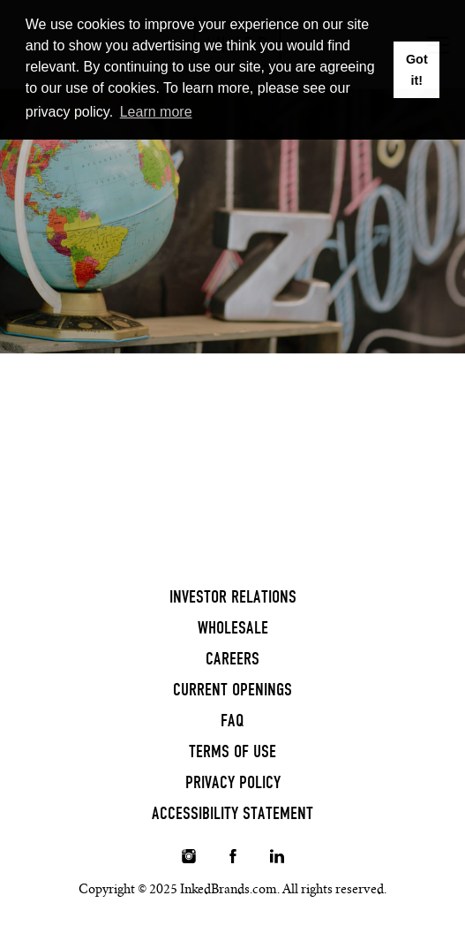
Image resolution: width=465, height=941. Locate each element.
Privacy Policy (233, 782)
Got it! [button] (417, 69)
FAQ (232, 720)
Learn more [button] (156, 111)
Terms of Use (232, 751)
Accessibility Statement (232, 813)
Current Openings (232, 689)
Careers (232, 658)
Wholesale (233, 627)
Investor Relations (232, 596)
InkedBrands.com (228, 889)
